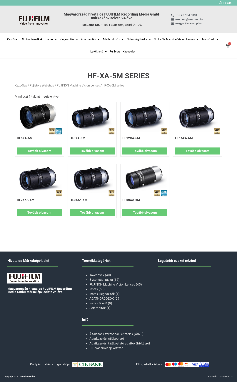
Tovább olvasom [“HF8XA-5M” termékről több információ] (92, 151)
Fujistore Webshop (42, 85)
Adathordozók (113, 39)
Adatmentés (90, 39)
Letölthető (98, 51)
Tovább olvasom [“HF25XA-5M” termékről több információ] (39, 212)
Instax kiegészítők (102, 294)
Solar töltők (97, 308)
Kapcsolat (129, 51)
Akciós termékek (32, 39)
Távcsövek (210, 39)
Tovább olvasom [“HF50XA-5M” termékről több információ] (145, 212)
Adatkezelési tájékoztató (106, 338)
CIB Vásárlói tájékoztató (106, 348)
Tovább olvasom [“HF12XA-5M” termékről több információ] (145, 151)
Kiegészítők (69, 39)
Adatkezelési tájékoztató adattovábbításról (119, 343)
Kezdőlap (12, 39)
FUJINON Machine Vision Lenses (176, 39)
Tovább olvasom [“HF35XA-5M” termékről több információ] (92, 212)
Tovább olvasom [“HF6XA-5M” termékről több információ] (39, 151)
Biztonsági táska (139, 39)
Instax (51, 39)
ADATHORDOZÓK (101, 298)
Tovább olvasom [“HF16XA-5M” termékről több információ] (198, 151)
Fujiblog (115, 51)
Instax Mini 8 (98, 303)
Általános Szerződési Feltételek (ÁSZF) (116, 334)
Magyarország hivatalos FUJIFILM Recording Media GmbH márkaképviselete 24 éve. (112, 16)
